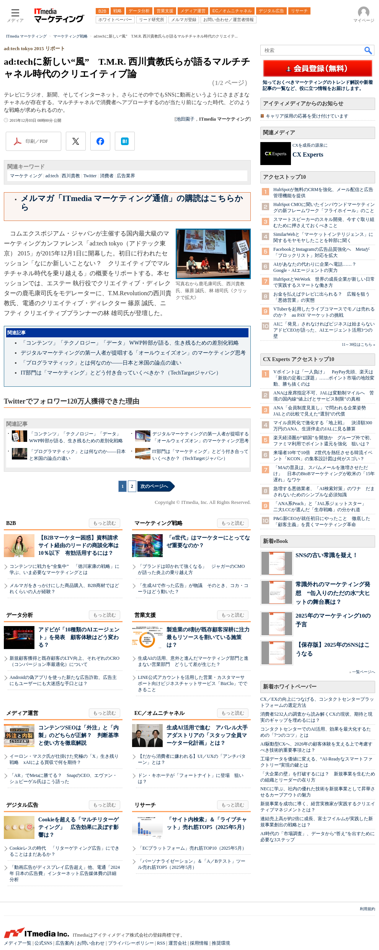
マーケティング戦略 (158, 523)
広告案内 (65, 943)
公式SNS (43, 943)
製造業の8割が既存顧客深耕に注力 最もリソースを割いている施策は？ (211, 637)
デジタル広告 (22, 805)
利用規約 (367, 909)
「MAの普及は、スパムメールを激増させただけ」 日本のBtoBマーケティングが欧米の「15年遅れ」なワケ (324, 473)
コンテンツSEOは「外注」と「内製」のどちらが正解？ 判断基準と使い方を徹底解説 (78, 735)
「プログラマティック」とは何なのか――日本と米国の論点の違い (101, 363)
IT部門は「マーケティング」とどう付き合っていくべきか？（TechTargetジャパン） (121, 373)
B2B (11, 523)
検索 (368, 50)
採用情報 (199, 943)
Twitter (89, 175)
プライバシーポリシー (131, 943)
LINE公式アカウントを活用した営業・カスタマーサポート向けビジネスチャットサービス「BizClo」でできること (192, 683)
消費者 (107, 175)
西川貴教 (71, 175)
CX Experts (307, 154)
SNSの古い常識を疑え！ (327, 555)
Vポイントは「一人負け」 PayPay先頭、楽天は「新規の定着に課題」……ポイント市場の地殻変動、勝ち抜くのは (323, 378)
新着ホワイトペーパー (290, 687)
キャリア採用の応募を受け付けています (307, 116)
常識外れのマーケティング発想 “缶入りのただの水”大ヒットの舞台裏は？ (333, 593)
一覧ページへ (363, 672)
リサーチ (145, 805)
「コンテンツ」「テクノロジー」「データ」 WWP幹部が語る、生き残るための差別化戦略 (130, 343)
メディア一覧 (17, 943)
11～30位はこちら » (358, 344)
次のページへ (154, 486)
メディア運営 (22, 713)
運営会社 (177, 943)
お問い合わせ (91, 943)
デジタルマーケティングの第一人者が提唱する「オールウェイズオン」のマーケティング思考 (133, 353)
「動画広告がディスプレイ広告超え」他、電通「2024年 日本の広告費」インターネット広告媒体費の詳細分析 (65, 873)
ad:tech (52, 175)
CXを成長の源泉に (310, 145)
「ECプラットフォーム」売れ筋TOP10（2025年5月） (192, 848)
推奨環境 (221, 943)
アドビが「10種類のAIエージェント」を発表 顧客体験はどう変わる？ (78, 637)
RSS (161, 943)
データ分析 (19, 615)
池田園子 (185, 119)
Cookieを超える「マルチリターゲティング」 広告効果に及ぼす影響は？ (78, 827)
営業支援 (145, 615)
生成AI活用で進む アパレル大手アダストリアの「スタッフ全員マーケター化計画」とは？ (207, 735)
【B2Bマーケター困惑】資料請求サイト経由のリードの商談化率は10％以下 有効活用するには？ (78, 545)
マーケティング (26, 175)
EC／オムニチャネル (159, 713)
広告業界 (126, 175)
